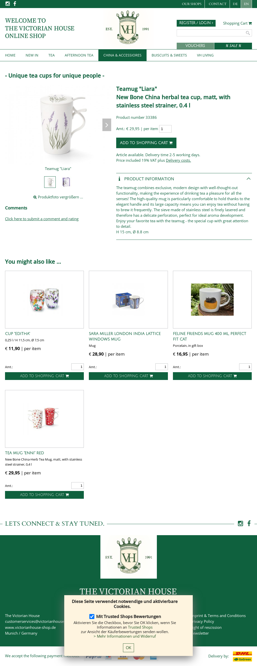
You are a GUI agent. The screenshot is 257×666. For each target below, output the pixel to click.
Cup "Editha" (17, 334)
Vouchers (195, 46)
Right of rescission (206, 627)
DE (235, 4)
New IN (32, 55)
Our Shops (192, 4)
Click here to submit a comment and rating (42, 218)
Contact (218, 4)
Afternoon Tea (79, 55)
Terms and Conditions (227, 615)
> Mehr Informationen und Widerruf (125, 636)
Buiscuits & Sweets (169, 55)
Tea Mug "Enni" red (24, 453)
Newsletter (199, 633)
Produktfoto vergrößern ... (58, 196)
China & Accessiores (122, 55)
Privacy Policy (202, 621)
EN (246, 4)
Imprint (196, 615)
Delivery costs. (178, 160)
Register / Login (196, 23)
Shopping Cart (237, 23)
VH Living (205, 55)
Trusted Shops (140, 627)
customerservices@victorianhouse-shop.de (42, 621)
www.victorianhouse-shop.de (30, 627)
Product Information (145, 179)
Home (10, 55)
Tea (51, 55)
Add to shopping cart (146, 143)
